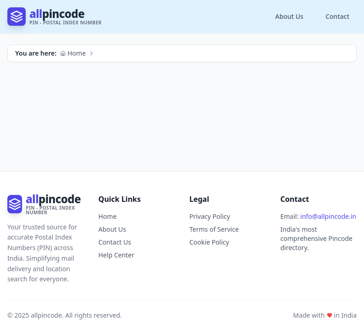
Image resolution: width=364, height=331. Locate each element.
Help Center (116, 255)
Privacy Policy (209, 216)
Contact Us (114, 242)
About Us (289, 16)
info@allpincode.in (328, 216)
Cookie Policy (209, 242)
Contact (337, 16)
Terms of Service (214, 229)
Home (73, 53)
